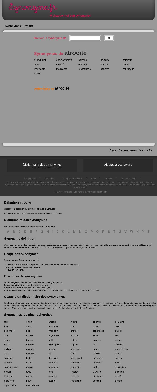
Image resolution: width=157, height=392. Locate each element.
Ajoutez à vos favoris (118, 164)
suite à (118, 358)
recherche (54, 367)
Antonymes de (51, 88)
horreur (104, 64)
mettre (74, 322)
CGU (93, 179)
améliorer (120, 371)
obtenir (74, 340)
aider (73, 353)
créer (117, 326)
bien (28, 331)
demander (9, 331)
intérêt (118, 376)
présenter (97, 358)
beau (117, 362)
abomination (40, 60)
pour (73, 326)
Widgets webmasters (72, 179)
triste (51, 371)
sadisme (105, 69)
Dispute (8, 285)
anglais (52, 322)
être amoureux (20, 288)
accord (118, 380)
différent (30, 353)
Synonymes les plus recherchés (28, 314)
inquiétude (17, 290)
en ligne (8, 349)
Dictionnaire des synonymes (42, 166)
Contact (108, 179)
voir (117, 335)
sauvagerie (128, 69)
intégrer (8, 362)
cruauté (60, 64)
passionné (9, 380)
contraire (119, 322)
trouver (29, 335)
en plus (30, 322)
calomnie (127, 60)
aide (6, 353)
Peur (6, 290)
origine (74, 344)
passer (29, 376)
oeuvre (52, 349)
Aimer (7, 288)
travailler (97, 371)
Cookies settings (128, 179)
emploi (29, 367)
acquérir (75, 376)
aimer (7, 340)
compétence (32, 385)
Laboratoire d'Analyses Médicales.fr (90, 192)
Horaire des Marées (63, 192)
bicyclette (15, 282)
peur (28, 380)
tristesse (8, 376)
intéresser (76, 349)
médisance (61, 69)
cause (118, 353)
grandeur (83, 64)
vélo (60, 282)
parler (96, 367)
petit (51, 340)
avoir (28, 326)
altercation (20, 285)
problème (53, 326)
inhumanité (39, 69)
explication (120, 367)
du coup (119, 344)
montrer (30, 344)
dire (6, 335)
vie (50, 353)
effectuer (97, 362)
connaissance (11, 367)
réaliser (96, 353)
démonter (75, 362)
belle (28, 358)
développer (54, 344)
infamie (126, 64)
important (53, 331)
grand (29, 362)
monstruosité (85, 69)
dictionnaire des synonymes (21, 303)
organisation (10, 385)
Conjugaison (30, 179)
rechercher (76, 380)
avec (28, 371)
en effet (96, 322)
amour (118, 331)
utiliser (118, 340)
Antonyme (49, 179)
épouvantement (64, 60)
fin (94, 344)
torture (37, 73)
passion (97, 380)
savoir (7, 344)
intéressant (76, 358)
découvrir (53, 358)
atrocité (35, 209)
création (53, 376)
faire (6, 322)
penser (7, 371)
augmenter (54, 335)
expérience (98, 331)
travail (96, 326)
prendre (74, 331)
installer (74, 335)
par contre (76, 367)
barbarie (82, 60)
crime (37, 64)
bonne (96, 349)
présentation (121, 349)
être (6, 326)
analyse (97, 340)
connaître (53, 362)
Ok (109, 38)
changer (30, 349)
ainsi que (97, 376)
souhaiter (8, 358)
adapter (52, 380)
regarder (75, 371)
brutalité (105, 60)
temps (29, 340)
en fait (96, 335)
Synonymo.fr (34, 9)
